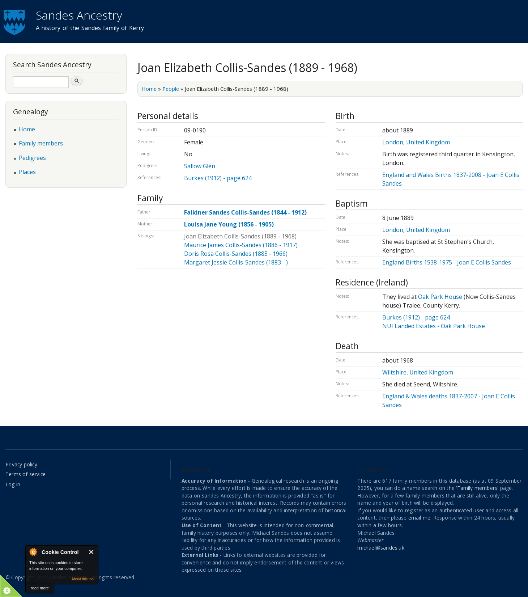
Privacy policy (21, 464)
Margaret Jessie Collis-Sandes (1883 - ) (236, 262)
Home (149, 88)
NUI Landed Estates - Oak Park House (433, 326)
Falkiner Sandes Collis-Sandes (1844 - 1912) (245, 212)
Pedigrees (32, 158)
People (170, 88)
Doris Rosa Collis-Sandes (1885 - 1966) (236, 254)
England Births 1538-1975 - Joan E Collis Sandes (446, 262)
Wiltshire (394, 372)
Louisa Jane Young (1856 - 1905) (229, 224)
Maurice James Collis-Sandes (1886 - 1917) (241, 245)
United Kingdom (428, 142)
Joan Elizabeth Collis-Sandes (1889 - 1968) (240, 236)
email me (419, 517)
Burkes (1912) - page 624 (218, 178)
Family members (41, 143)
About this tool (83, 579)
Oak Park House (440, 297)
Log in (12, 484)
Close (91, 552)
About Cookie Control (33, 552)
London (392, 142)
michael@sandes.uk (380, 547)
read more (40, 588)
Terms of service (25, 474)
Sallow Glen (199, 166)
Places (27, 172)
